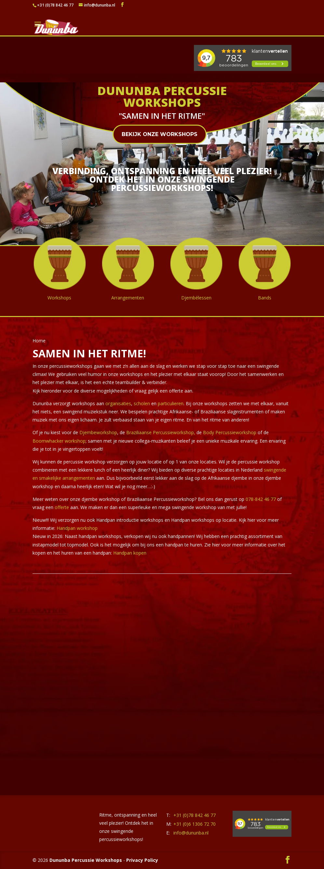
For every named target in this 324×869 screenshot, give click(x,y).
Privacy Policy (142, 860)
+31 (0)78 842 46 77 (55, 5)
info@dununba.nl (191, 833)
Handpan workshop (77, 528)
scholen (142, 403)
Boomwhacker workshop (59, 441)
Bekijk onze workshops (159, 134)
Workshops (59, 298)
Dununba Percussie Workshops (85, 860)
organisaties (118, 403)
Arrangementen (127, 298)
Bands (264, 298)
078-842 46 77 (261, 499)
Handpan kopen (129, 553)
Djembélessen (196, 298)
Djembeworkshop (98, 432)
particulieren (169, 403)
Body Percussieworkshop (230, 432)
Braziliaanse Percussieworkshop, (161, 432)
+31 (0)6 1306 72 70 (194, 824)
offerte (62, 507)
